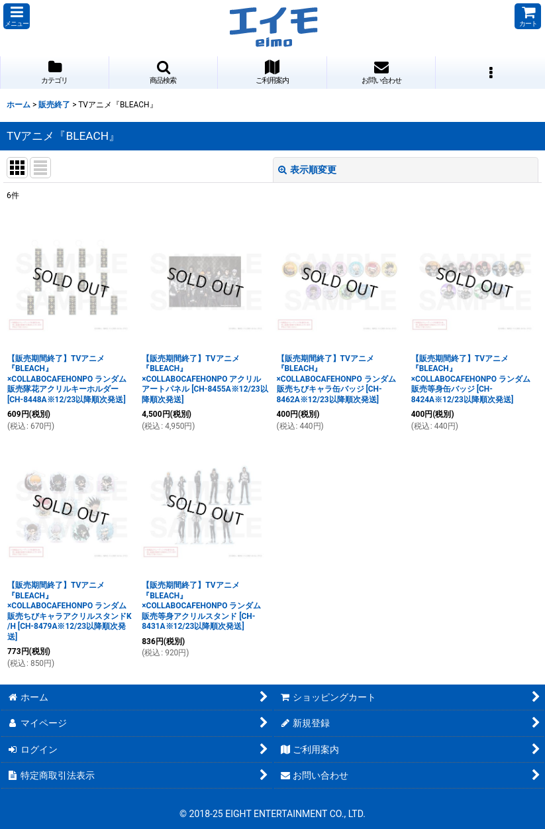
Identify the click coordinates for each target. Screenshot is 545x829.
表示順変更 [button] (307, 169)
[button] (16, 16)
